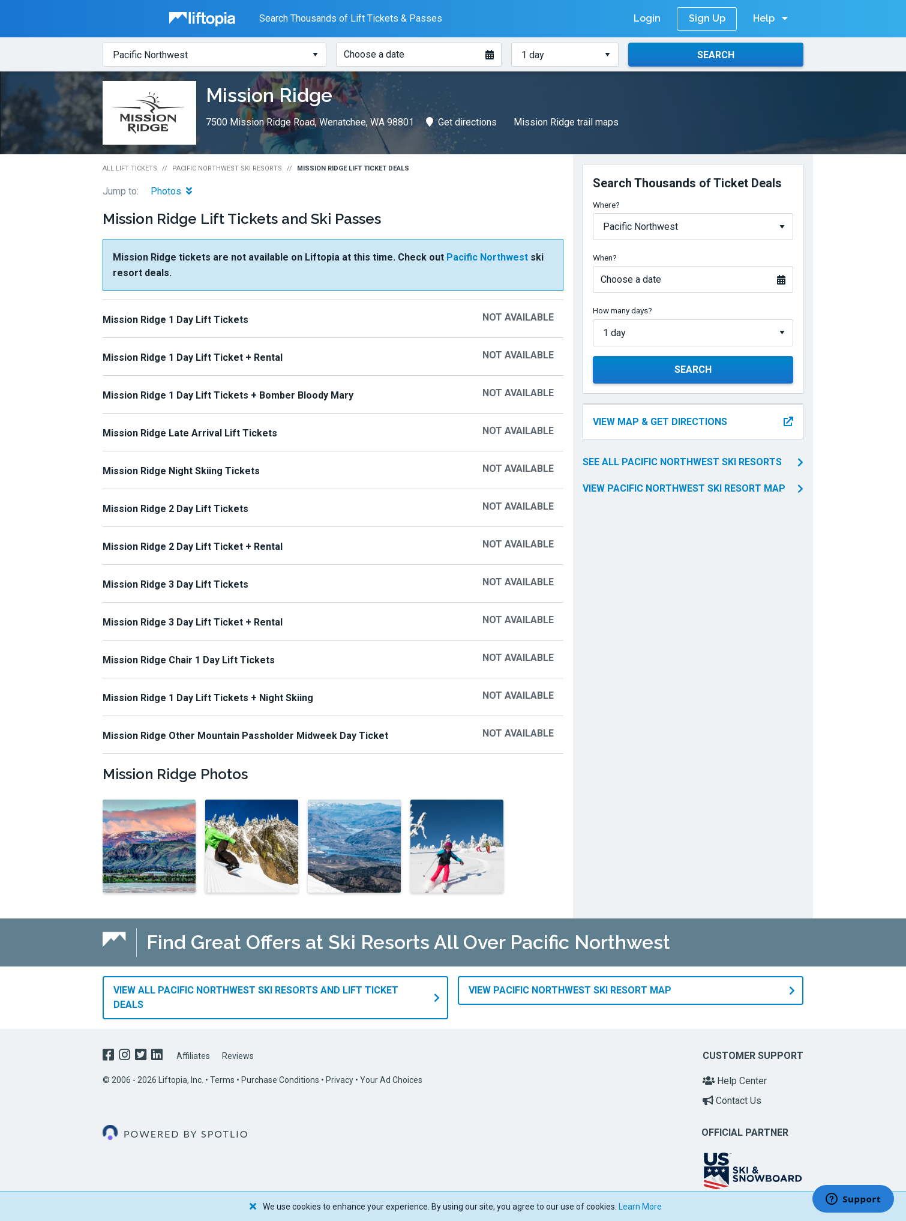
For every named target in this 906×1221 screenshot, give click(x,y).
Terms (222, 1080)
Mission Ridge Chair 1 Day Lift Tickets (189, 660)
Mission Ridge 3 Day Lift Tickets (175, 584)
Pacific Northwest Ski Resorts (227, 168)
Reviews (238, 1056)
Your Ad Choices (391, 1080)
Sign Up (707, 18)
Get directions (461, 122)
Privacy (339, 1080)
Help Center (735, 1081)
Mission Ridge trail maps (566, 122)
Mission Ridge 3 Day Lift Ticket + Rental (193, 622)
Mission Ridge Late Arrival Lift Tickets (190, 433)
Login (647, 18)
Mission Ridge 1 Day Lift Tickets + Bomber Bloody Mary (228, 395)
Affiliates (193, 1056)
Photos (171, 191)
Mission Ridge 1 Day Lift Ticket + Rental (193, 357)
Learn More (640, 1206)
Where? (606, 205)
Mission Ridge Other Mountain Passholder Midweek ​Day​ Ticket (245, 735)
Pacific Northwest (487, 257)
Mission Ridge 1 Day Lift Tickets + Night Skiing (208, 698)
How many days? (622, 310)
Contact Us (732, 1100)
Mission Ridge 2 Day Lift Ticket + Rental (193, 546)
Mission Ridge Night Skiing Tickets (181, 471)
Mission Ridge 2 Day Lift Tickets (175, 508)
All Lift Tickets (130, 168)
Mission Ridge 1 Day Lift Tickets (175, 319)
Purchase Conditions (280, 1080)
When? (605, 257)
